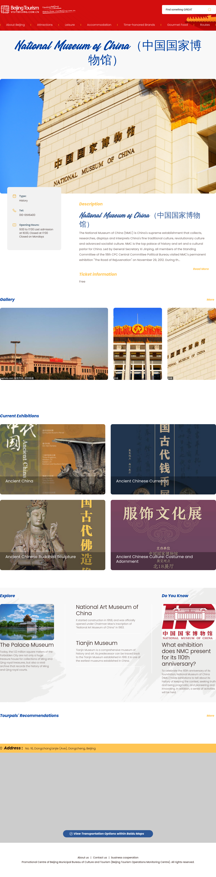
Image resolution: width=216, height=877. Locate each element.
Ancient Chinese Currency (141, 481)
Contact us (100, 857)
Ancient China (19, 481)
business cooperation (124, 857)
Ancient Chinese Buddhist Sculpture (40, 556)
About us (83, 857)
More (210, 716)
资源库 (39, 9)
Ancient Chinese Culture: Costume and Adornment (154, 559)
